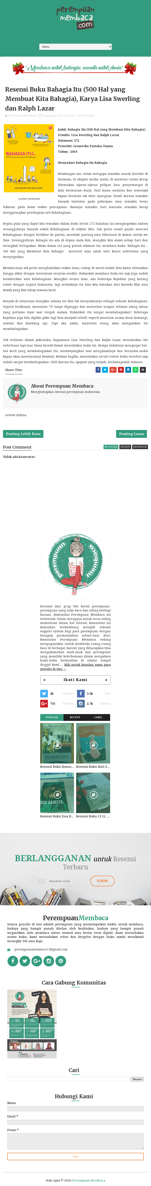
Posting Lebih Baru (23, 434)
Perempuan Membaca (88, 1180)
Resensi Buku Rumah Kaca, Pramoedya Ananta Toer (57, 767)
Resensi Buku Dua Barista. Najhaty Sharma (57, 816)
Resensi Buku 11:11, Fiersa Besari (93, 816)
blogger (111, 446)
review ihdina (85, 115)
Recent (75, 717)
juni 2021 (68, 115)
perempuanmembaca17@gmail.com (41, 949)
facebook (140, 446)
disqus (125, 446)
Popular (52, 717)
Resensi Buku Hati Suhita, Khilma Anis (93, 767)
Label (98, 717)
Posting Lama (131, 434)
